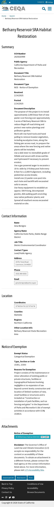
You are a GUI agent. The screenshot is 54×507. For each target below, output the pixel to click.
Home (4, 16)
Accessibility (32, 488)
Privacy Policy (8, 488)
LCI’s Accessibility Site (34, 470)
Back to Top (7, 484)
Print (31, 478)
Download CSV (8, 478)
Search (12, 16)
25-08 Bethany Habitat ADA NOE (32, 437)
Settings (49, 2)
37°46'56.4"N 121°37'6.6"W (25, 306)
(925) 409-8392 (21, 274)
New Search (21, 478)
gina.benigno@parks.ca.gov (26, 283)
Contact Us (40, 2)
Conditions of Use (35, 484)
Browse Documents (36, 492)
